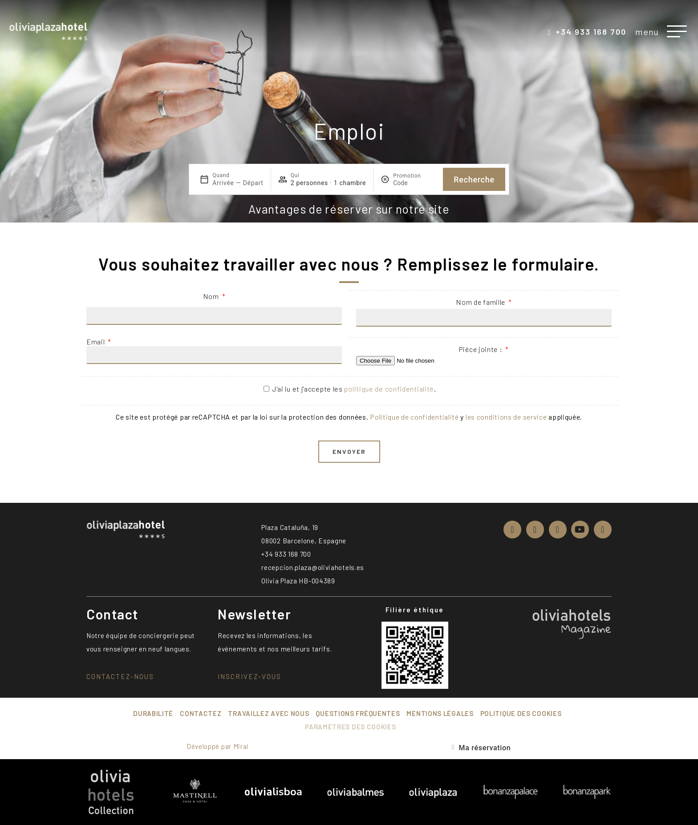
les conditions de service (506, 416)
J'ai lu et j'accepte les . (354, 388)
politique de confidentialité (389, 388)
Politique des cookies (521, 713)
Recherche (474, 179)
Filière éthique (415, 610)
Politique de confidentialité (414, 416)
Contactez (200, 713)
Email (96, 341)
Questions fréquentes (358, 713)
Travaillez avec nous (268, 713)
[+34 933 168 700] (549, 32)
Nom (212, 296)
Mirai (241, 746)
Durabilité (153, 713)
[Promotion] (414, 182)
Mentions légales (439, 713)
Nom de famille (481, 302)
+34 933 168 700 (591, 31)
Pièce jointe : (481, 349)
